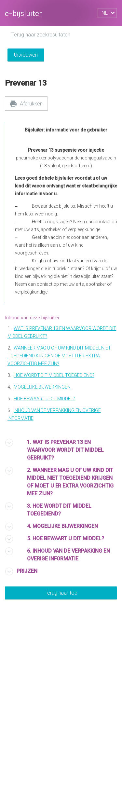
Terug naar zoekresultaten (40, 35)
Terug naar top (61, 593)
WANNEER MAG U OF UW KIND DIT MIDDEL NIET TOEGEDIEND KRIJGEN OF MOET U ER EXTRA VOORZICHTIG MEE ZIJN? (59, 355)
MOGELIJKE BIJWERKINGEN (42, 387)
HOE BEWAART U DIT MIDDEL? (44, 398)
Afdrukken (31, 104)
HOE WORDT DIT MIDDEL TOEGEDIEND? (54, 375)
